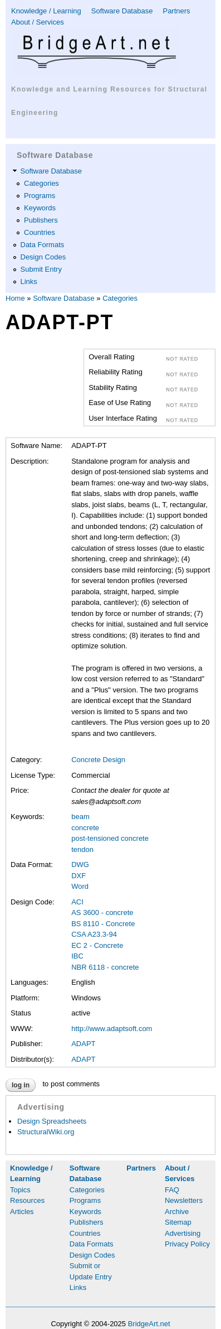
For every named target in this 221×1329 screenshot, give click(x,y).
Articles (22, 1211)
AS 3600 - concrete (102, 912)
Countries (39, 232)
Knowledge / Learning (46, 11)
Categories (41, 183)
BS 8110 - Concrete (103, 923)
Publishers (41, 220)
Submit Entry (41, 269)
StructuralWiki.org (46, 1132)
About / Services (37, 22)
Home (15, 298)
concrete (85, 828)
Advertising (182, 1233)
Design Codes (43, 257)
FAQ (172, 1190)
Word (80, 886)
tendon (82, 849)
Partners (176, 11)
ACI (77, 902)
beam (80, 816)
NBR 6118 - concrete (105, 967)
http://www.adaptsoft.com (111, 1028)
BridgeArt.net (149, 1324)
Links (29, 281)
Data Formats (43, 244)
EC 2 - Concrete (97, 945)
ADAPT (83, 1043)
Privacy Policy (187, 1244)
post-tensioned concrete (110, 838)
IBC (77, 956)
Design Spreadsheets (51, 1121)
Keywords (40, 208)
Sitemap (178, 1222)
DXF (78, 875)
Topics (20, 1190)
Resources (27, 1200)
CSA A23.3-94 (94, 934)
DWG (80, 864)
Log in (21, 1085)
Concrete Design (98, 759)
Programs (39, 195)
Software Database (122, 11)
